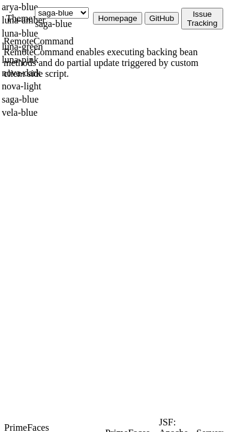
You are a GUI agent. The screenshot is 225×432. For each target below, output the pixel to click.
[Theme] (62, 13)
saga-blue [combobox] (53, 24)
